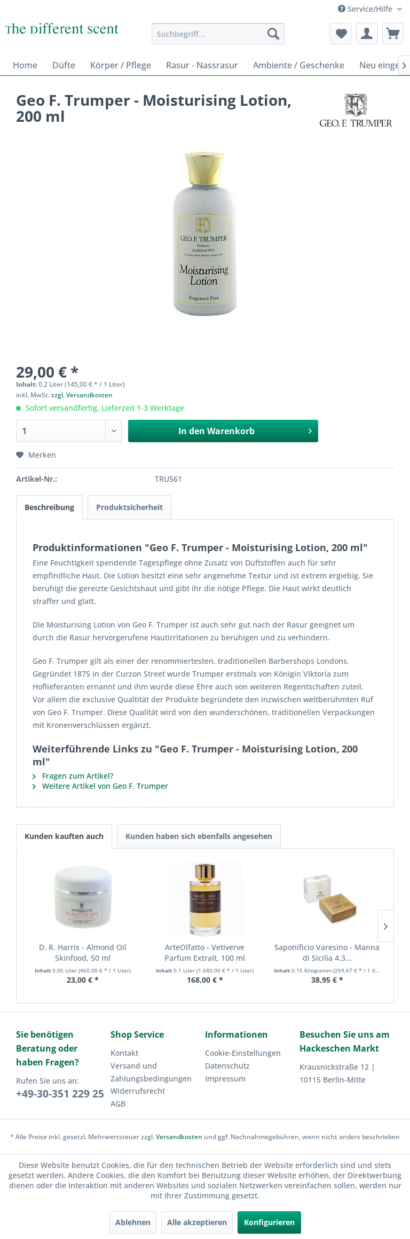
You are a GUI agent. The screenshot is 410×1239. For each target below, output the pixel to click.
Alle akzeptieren (197, 1222)
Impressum (225, 1078)
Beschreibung (49, 507)
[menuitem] (218, 33)
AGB (118, 1104)
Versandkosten (179, 1136)
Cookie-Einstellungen (243, 1053)
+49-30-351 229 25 (60, 1094)
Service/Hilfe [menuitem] (366, 9)
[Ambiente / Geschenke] (299, 65)
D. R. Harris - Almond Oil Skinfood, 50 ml (83, 952)
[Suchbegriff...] (218, 33)
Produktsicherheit (129, 507)
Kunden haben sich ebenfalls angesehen (198, 836)
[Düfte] (64, 65)
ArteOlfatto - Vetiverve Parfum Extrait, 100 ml (204, 952)
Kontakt (124, 1053)
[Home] (25, 65)
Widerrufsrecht (138, 1091)
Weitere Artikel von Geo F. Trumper (100, 786)
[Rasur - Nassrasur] (202, 65)
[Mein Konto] (366, 33)
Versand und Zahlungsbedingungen (151, 1072)
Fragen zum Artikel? (73, 776)
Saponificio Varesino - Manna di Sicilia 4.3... (327, 952)
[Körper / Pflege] (121, 65)
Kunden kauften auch (64, 836)
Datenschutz (227, 1066)
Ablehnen (133, 1222)
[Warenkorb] (393, 33)
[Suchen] (273, 33)
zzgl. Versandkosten (82, 394)
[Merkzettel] (340, 33)
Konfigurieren (269, 1222)
